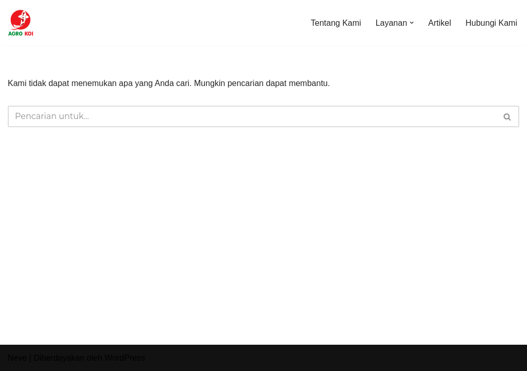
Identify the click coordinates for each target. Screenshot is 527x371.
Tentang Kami (336, 23)
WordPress (124, 357)
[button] (412, 23)
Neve (17, 357)
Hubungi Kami (492, 23)
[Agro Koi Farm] (20, 22)
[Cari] (252, 116)
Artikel (439, 23)
